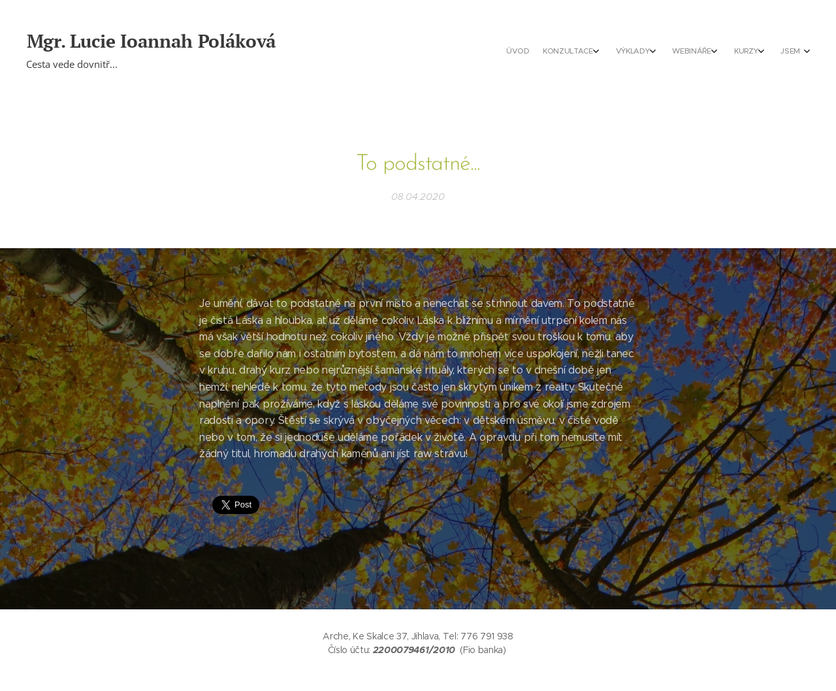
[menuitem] (697, 52)
